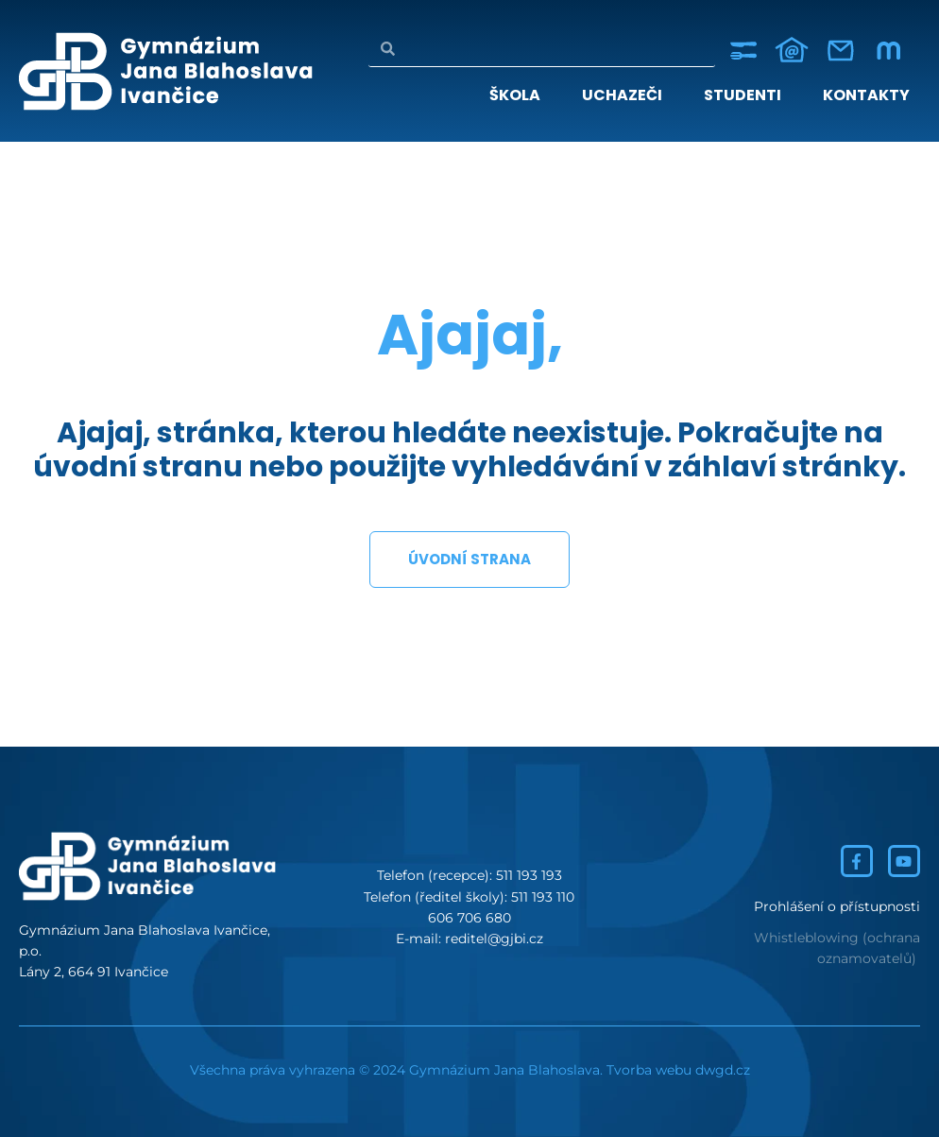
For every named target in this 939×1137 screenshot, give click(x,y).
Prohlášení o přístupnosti (837, 906)
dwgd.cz (722, 1069)
